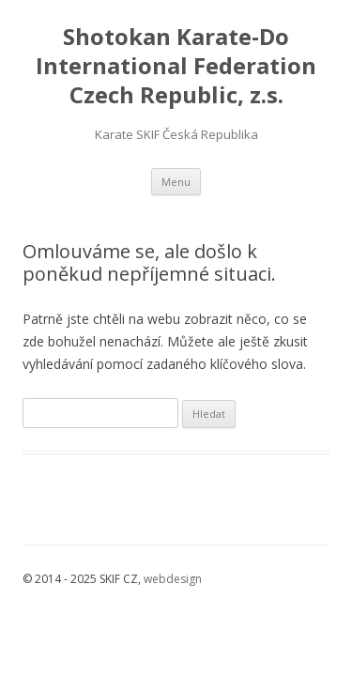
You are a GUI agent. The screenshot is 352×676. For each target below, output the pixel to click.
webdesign (173, 579)
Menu (176, 182)
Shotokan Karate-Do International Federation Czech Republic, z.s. (176, 66)
